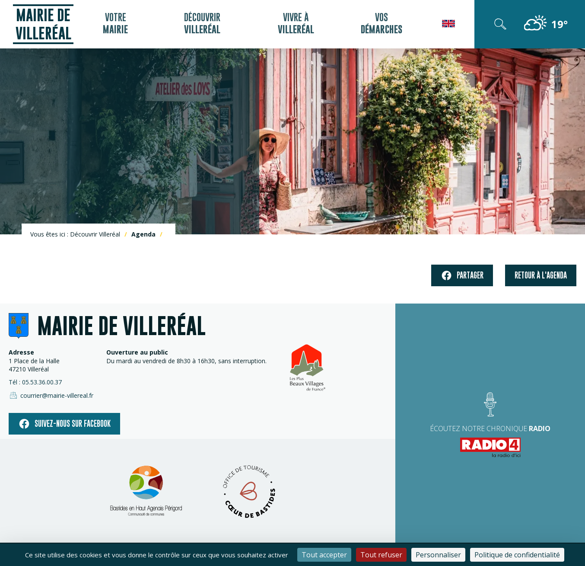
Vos (380, 24)
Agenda (143, 234)
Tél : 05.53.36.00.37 (35, 382)
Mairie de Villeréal (43, 24)
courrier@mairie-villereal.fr (51, 395)
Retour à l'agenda (541, 275)
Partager (462, 275)
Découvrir (201, 24)
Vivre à (295, 24)
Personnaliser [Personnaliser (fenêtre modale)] (438, 555)
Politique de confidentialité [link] (517, 555)
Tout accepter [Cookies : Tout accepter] (324, 555)
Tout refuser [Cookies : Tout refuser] (381, 555)
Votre (115, 24)
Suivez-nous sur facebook (64, 424)
